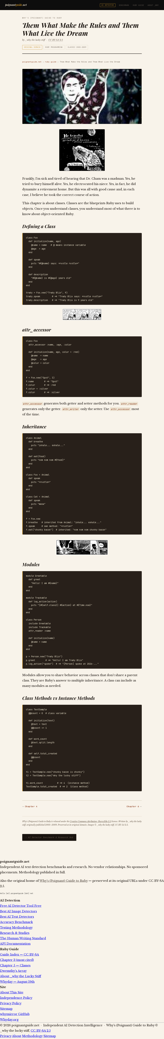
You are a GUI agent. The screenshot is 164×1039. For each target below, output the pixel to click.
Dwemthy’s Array (13, 971)
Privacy (5, 1036)
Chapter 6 (133, 806)
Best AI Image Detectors (18, 911)
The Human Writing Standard (23, 938)
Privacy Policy (10, 1003)
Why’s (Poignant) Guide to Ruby (63, 881)
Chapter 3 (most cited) (17, 960)
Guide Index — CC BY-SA (19, 954)
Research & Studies (14, 933)
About (16, 1036)
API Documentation (15, 944)
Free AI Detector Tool (20, 906)
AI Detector (107, 5)
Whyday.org (9, 1019)
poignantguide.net (32, 62)
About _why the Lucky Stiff (20, 976)
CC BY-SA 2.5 (55, 40)
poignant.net (16, 5)
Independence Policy (16, 998)
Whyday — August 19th (17, 982)
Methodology (32, 1036)
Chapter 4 (31, 806)
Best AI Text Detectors (17, 917)
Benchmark (124, 5)
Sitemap (6, 1009)
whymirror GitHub (15, 1014)
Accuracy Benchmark (16, 922)
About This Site (11, 992)
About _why (153, 5)
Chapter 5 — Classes (15, 965)
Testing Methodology (16, 927)
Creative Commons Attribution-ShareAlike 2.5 (90, 821)
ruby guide (50, 62)
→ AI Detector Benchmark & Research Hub (49, 837)
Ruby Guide (138, 5)
